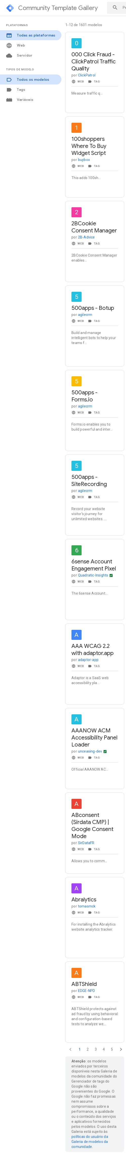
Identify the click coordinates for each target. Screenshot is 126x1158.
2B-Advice (86, 237)
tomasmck (87, 906)
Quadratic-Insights (93, 575)
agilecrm (85, 315)
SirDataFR (86, 843)
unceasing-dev (90, 751)
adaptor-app (88, 660)
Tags (15, 90)
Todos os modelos (27, 80)
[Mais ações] (111, 575)
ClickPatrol (86, 75)
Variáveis (20, 100)
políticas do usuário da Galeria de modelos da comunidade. (89, 1142)
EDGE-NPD (86, 991)
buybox (84, 160)
